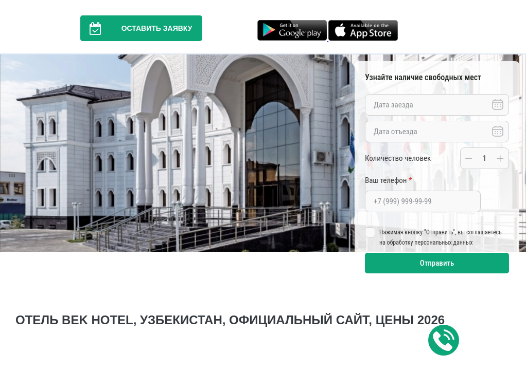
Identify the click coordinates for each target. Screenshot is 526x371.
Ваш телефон (388, 180)
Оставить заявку (136, 28)
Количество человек (398, 158)
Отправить (437, 263)
